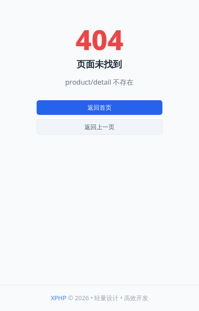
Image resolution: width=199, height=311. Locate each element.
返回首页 (99, 107)
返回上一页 (99, 127)
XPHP (59, 298)
